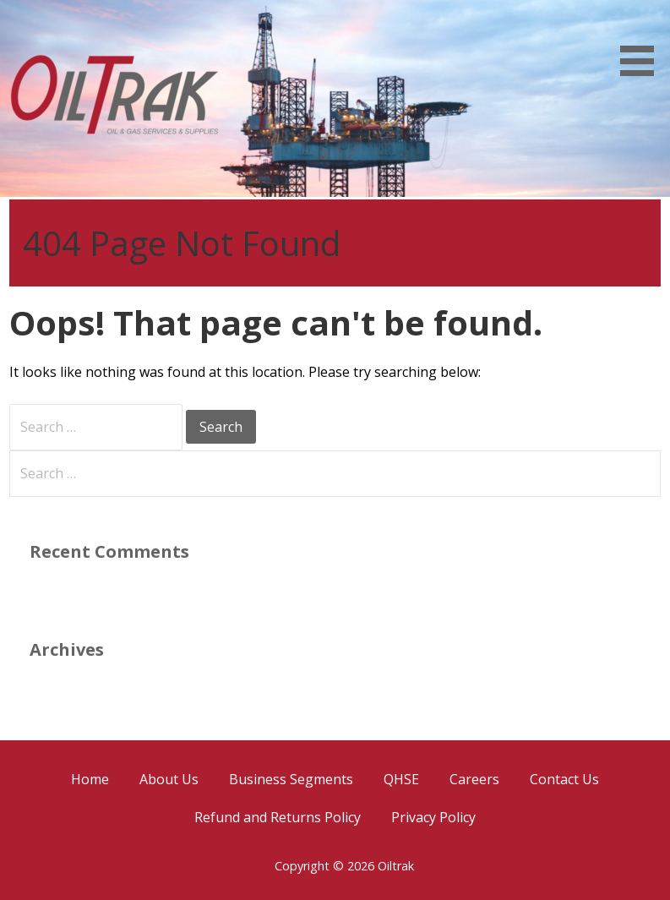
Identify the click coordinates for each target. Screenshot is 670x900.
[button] (643, 41)
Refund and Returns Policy (277, 817)
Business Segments (291, 779)
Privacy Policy (433, 817)
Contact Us (564, 779)
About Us (169, 779)
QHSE (401, 779)
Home (90, 779)
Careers (474, 779)
